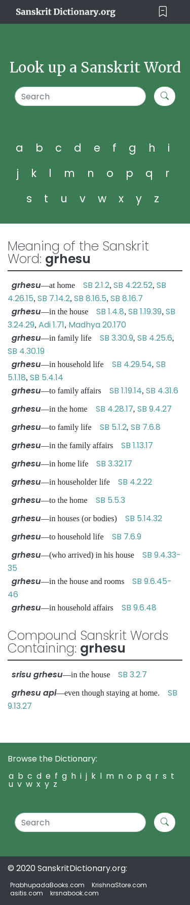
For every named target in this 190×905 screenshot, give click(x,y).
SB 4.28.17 (114, 409)
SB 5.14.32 (143, 518)
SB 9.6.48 (139, 607)
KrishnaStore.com (119, 885)
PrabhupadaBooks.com (47, 885)
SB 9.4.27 (154, 409)
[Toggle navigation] (162, 12)
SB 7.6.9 (126, 536)
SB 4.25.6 (154, 338)
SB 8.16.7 (126, 298)
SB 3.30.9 (116, 338)
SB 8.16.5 (90, 298)
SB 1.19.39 (145, 311)
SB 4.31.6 (162, 390)
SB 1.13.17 (137, 445)
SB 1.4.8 (110, 311)
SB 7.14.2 (53, 298)
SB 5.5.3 (110, 500)
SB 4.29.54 (132, 364)
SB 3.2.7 (132, 674)
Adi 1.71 (51, 325)
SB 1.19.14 (125, 390)
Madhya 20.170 (97, 325)
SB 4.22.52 (133, 285)
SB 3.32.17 (114, 463)
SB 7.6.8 (146, 427)
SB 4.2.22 (135, 482)
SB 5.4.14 (46, 377)
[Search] (80, 96)
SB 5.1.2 (113, 427)
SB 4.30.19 (26, 351)
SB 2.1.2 (96, 285)
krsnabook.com (74, 893)
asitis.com (26, 893)
